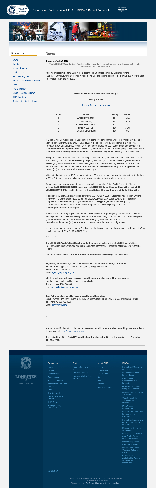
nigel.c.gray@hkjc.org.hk (63, 272)
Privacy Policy (102, 481)
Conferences (18, 72)
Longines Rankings (81, 373)
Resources (39, 10)
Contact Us (53, 471)
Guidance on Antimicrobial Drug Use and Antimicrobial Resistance (132, 459)
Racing (53, 10)
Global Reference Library (24, 93)
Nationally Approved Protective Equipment (131, 443)
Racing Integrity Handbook (25, 101)
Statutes (101, 377)
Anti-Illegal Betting (105, 387)
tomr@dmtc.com (59, 305)
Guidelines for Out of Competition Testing (131, 387)
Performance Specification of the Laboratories (130, 380)
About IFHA (67, 10)
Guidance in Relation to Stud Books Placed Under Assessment (132, 436)
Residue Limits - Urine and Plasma (131, 429)
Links (15, 84)
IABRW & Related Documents (94, 10)
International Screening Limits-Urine (132, 368)
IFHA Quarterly (19, 97)
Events (16, 64)
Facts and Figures (21, 76)
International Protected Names (26, 80)
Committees (103, 374)
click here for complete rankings (95, 105)
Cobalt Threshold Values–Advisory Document (129, 400)
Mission (101, 367)
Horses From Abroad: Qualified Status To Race (131, 449)
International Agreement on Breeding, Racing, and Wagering (132, 422)
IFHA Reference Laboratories (129, 407)
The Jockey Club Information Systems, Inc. (102, 483)
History (100, 380)
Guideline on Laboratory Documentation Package (132, 414)
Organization (103, 370)
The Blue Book (19, 89)
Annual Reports (20, 68)
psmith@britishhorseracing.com (64, 287)
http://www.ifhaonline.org (73, 331)
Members (102, 384)
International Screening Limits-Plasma (132, 374)
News (15, 60)
